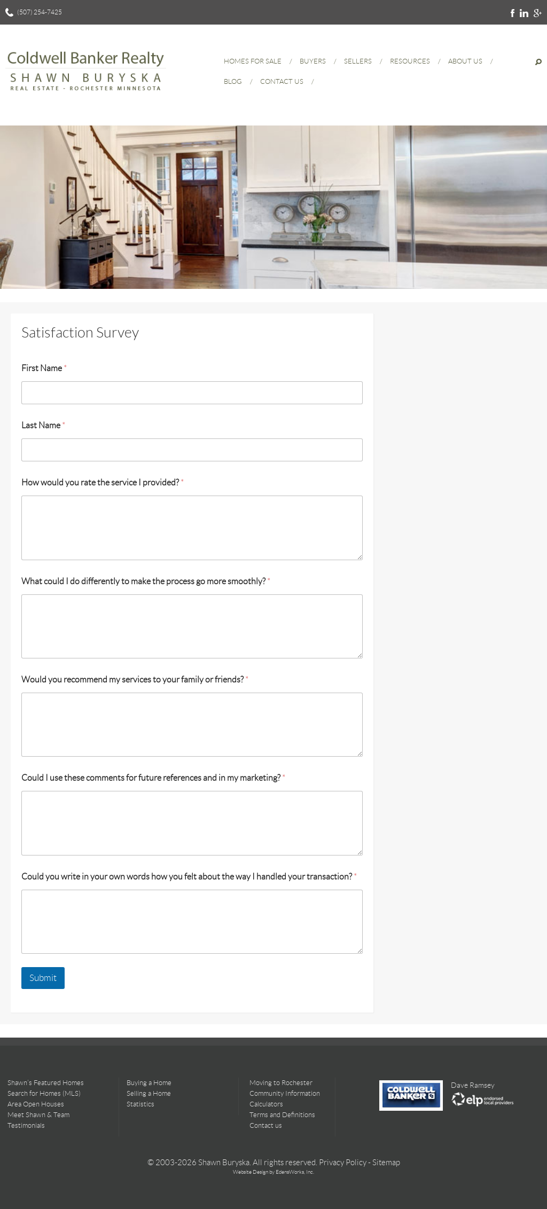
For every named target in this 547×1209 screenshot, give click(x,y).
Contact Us (281, 81)
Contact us (265, 1125)
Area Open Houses (35, 1104)
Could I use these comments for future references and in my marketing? (153, 777)
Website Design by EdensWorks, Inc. (273, 1172)
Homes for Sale (253, 61)
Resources (410, 61)
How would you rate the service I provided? (102, 482)
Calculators (266, 1104)
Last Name (43, 425)
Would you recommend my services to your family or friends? (134, 679)
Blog (233, 81)
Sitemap (386, 1162)
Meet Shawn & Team (38, 1115)
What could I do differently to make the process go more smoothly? (145, 581)
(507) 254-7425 (39, 12)
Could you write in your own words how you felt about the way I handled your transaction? (189, 876)
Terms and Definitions (282, 1115)
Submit (43, 978)
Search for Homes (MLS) (44, 1093)
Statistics (140, 1104)
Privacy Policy (342, 1162)
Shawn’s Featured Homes (45, 1083)
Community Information (284, 1093)
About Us (465, 61)
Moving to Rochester (280, 1083)
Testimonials (26, 1125)
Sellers (358, 61)
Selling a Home (149, 1093)
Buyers (313, 61)
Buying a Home (149, 1083)
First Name (44, 368)
